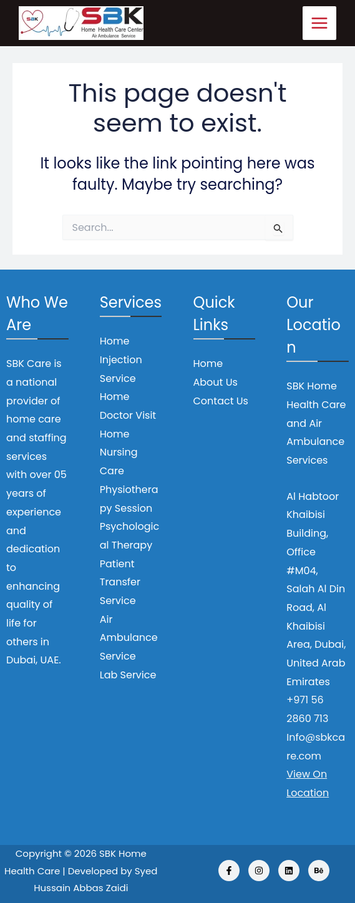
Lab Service (128, 675)
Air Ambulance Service (129, 637)
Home (208, 363)
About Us (215, 382)
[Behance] (318, 870)
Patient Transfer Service (120, 582)
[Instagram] (259, 870)
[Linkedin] (288, 870)
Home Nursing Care (119, 452)
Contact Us (220, 401)
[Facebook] (229, 870)
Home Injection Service (121, 359)
